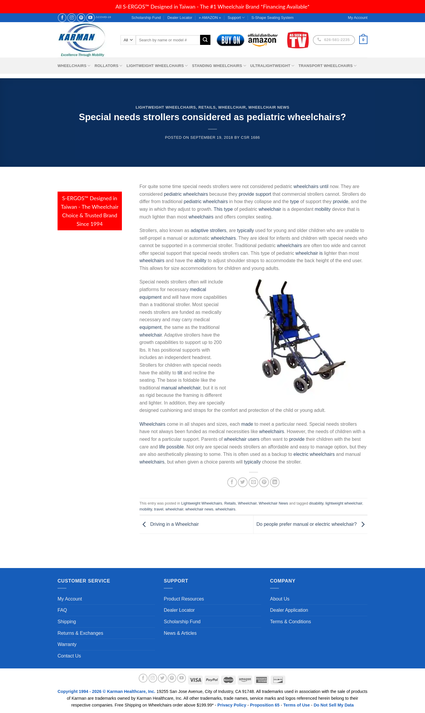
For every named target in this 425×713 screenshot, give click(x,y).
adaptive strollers (208, 230)
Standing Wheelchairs (219, 65)
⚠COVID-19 (103, 17)
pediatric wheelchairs (186, 194)
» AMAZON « (210, 17)
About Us (280, 598)
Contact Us (69, 655)
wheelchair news (199, 509)
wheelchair (270, 209)
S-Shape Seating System (272, 17)
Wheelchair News (268, 107)
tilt (179, 372)
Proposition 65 (264, 705)
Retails (207, 107)
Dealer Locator (179, 17)
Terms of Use (296, 705)
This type (223, 209)
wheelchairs (201, 216)
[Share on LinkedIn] (275, 482)
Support (236, 17)
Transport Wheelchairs (327, 65)
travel (158, 509)
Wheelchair (232, 107)
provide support (255, 194)
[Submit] (205, 40)
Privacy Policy (232, 705)
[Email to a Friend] (253, 482)
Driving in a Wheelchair (169, 524)
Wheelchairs (74, 65)
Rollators (108, 65)
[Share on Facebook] (232, 482)
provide (340, 201)
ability (200, 260)
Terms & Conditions (290, 621)
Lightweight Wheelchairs (157, 65)
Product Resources (184, 598)
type (294, 201)
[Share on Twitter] (243, 482)
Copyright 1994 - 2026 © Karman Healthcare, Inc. (107, 691)
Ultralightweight (272, 65)
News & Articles (180, 633)
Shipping (67, 621)
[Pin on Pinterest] (264, 482)
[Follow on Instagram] (71, 17)
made (247, 424)
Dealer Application (289, 610)
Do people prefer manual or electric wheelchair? (311, 524)
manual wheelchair (180, 387)
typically (245, 230)
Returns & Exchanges (80, 633)
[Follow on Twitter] (162, 678)
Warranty (67, 644)
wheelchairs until (311, 186)
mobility (323, 209)
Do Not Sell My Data (334, 705)
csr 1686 (250, 137)
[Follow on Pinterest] (81, 17)
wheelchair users (241, 439)
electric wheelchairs (314, 454)
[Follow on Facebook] (62, 17)
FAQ (62, 610)
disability (316, 503)
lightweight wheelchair (344, 503)
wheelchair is (309, 253)
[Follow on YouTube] (90, 17)
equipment (151, 327)
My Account (70, 598)
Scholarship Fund (146, 17)
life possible (171, 446)
